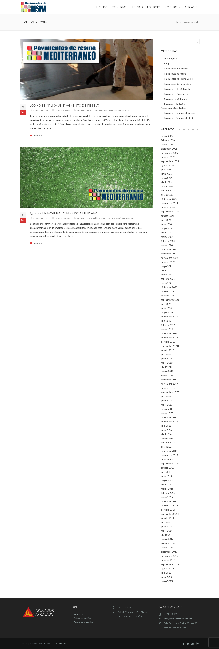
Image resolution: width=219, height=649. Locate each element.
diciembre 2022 (169, 253)
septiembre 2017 (170, 392)
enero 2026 (167, 144)
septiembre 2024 (170, 211)
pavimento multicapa (125, 218)
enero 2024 (167, 245)
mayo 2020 (167, 312)
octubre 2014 (168, 509)
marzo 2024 (167, 236)
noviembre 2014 (169, 505)
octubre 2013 (168, 560)
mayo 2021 (167, 266)
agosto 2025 (167, 165)
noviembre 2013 (169, 555)
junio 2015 (166, 476)
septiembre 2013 (170, 564)
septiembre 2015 (170, 463)
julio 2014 (166, 522)
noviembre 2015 (169, 455)
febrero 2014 (168, 543)
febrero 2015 (168, 492)
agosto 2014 (167, 518)
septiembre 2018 (170, 345)
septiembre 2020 (170, 299)
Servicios (101, 7)
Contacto (191, 7)
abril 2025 (166, 182)
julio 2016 (166, 425)
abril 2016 (166, 434)
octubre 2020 (168, 295)
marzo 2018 (167, 371)
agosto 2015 (167, 467)
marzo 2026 (167, 136)
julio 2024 (166, 219)
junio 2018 (166, 358)
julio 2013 (166, 572)
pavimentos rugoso (109, 218)
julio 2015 (166, 471)
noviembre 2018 (169, 337)
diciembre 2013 (169, 551)
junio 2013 (166, 576)
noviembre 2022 (169, 257)
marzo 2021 (167, 274)
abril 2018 (166, 366)
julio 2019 (166, 320)
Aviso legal (78, 614)
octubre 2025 (168, 157)
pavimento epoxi (101, 110)
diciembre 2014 (169, 501)
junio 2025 (166, 173)
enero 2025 (167, 194)
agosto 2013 (167, 568)
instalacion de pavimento (119, 110)
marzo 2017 (167, 408)
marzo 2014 (167, 539)
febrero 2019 (168, 324)
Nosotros (172, 7)
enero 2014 (167, 547)
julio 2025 (166, 169)
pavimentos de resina (85, 110)
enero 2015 (167, 497)
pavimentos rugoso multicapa (88, 218)
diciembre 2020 (169, 287)
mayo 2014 (167, 530)
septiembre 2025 (170, 161)
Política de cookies (82, 618)
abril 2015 (166, 484)
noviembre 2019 (169, 316)
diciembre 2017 (169, 379)
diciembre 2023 (169, 249)
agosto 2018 (167, 350)
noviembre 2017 (169, 383)
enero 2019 (167, 329)
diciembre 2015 (169, 450)
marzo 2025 (167, 186)
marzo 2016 (167, 438)
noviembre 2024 (169, 203)
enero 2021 (167, 282)
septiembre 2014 (170, 513)
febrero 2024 (168, 240)
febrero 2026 (168, 140)
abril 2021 (166, 270)
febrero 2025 (168, 190)
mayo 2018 (167, 362)
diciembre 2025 (169, 148)
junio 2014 (166, 526)
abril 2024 (166, 232)
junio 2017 (166, 400)
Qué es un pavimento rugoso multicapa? (64, 213)
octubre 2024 (168, 207)
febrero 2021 (168, 278)
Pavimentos (119, 7)
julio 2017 (166, 396)
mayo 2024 (167, 228)
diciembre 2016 (169, 417)
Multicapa (153, 7)
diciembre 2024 (169, 198)
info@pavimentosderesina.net (178, 618)
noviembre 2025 (169, 152)
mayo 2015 (167, 480)
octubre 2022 (168, 261)
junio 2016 (166, 429)
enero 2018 (167, 375)
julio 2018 (166, 354)
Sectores (137, 7)
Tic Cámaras (60, 643)
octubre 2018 (168, 341)
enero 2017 (167, 413)
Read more (39, 136)
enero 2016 (167, 446)
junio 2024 (166, 224)
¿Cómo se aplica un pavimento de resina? (65, 105)
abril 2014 (166, 534)
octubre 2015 (168, 459)
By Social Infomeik (40, 110)
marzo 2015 (167, 488)
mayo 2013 (167, 581)
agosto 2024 (167, 215)
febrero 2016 (168, 442)
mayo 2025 (167, 177)
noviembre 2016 (169, 421)
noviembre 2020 (169, 291)
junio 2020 (166, 308)
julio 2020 (166, 303)
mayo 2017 (167, 404)
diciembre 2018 (169, 333)
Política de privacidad (83, 622)
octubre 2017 (168, 387)
